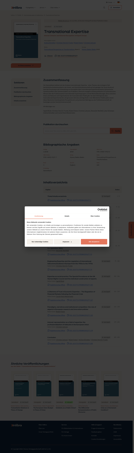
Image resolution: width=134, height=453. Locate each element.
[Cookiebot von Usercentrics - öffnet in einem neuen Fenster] (99, 209)
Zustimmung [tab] (39, 216)
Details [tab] (67, 216)
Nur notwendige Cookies (40, 241)
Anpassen (67, 241)
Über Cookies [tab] (95, 216)
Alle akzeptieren (94, 241)
